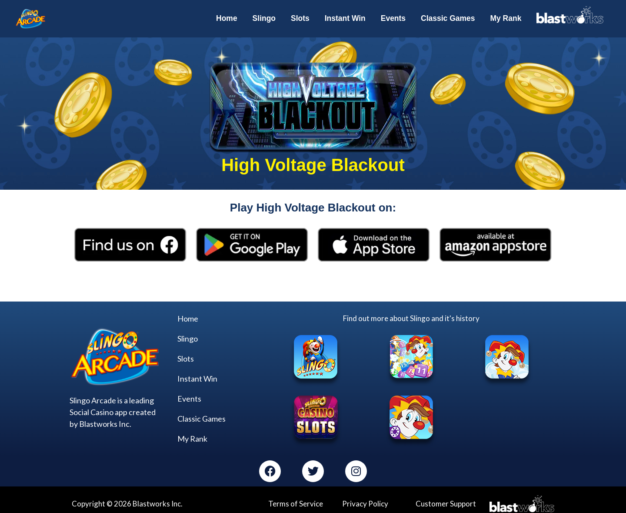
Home (187, 316)
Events (189, 396)
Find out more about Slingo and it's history (411, 315)
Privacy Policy (365, 500)
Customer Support (446, 500)
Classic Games (201, 416)
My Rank (192, 436)
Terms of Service (295, 500)
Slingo (187, 336)
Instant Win (197, 376)
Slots (185, 356)
